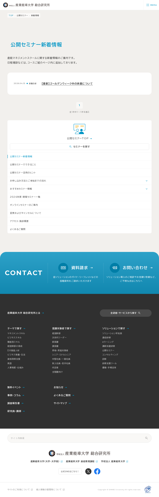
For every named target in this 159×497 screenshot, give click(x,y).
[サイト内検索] (146, 438)
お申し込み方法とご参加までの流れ (28, 181)
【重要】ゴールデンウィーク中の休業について (67, 83)
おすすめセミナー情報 (21, 189)
